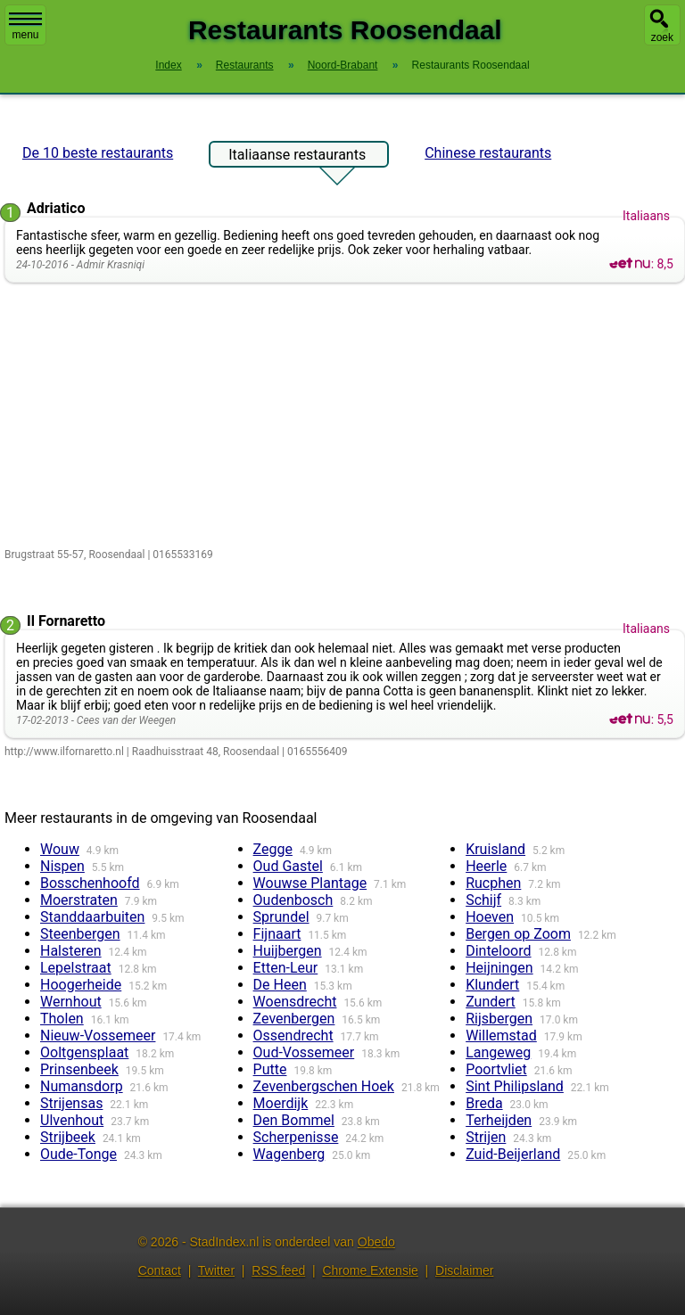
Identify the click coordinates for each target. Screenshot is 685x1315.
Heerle (486, 866)
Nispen (62, 866)
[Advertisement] (344, 416)
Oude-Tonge (78, 1154)
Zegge (273, 849)
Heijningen (499, 967)
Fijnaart (277, 933)
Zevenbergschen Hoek (323, 1086)
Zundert (491, 1001)
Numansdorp (81, 1086)
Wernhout (71, 1001)
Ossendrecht (293, 1035)
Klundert (492, 984)
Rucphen (493, 883)
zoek (662, 37)
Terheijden (499, 1120)
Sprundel (281, 916)
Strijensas (71, 1103)
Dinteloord (498, 950)
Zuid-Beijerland (513, 1154)
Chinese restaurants (488, 152)
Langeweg (498, 1052)
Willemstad (501, 1035)
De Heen (280, 984)
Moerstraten (79, 900)
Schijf (483, 900)
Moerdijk (281, 1103)
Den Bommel (293, 1120)
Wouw (59, 849)
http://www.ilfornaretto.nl (64, 751)
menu (25, 26)
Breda (484, 1103)
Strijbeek (67, 1137)
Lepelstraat (75, 967)
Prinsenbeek (79, 1069)
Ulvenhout (71, 1120)
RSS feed (278, 1270)
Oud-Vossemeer (304, 1052)
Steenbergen (80, 933)
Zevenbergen (294, 1018)
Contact (159, 1270)
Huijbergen (287, 950)
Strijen (486, 1137)
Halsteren (71, 950)
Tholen (62, 1018)
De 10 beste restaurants (97, 152)
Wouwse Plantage (310, 883)
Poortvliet (496, 1069)
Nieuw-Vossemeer (97, 1035)
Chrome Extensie (369, 1270)
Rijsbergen (499, 1018)
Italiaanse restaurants (297, 157)
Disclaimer (464, 1270)
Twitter (216, 1270)
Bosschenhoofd (90, 883)
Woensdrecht (295, 1001)
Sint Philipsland (515, 1086)
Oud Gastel (288, 866)
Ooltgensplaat (84, 1052)
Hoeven (490, 916)
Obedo (376, 1242)
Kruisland (495, 849)
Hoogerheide (80, 984)
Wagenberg (289, 1154)
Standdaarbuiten (92, 916)
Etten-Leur (285, 967)
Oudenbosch (293, 900)
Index (168, 65)
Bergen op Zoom (518, 933)
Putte (270, 1069)
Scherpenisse (296, 1137)
